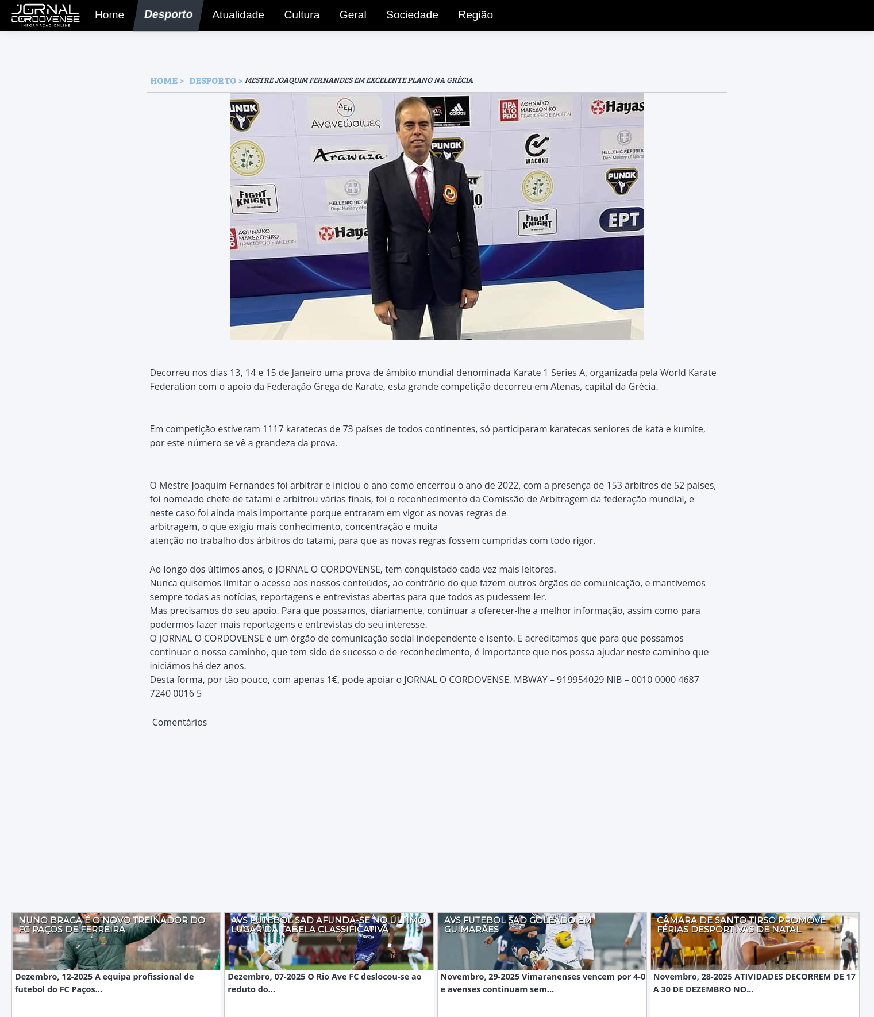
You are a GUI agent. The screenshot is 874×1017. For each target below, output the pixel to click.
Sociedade (408, 17)
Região (472, 17)
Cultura (298, 17)
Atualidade (233, 17)
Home (106, 17)
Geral (350, 17)
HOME (164, 80)
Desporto (163, 17)
